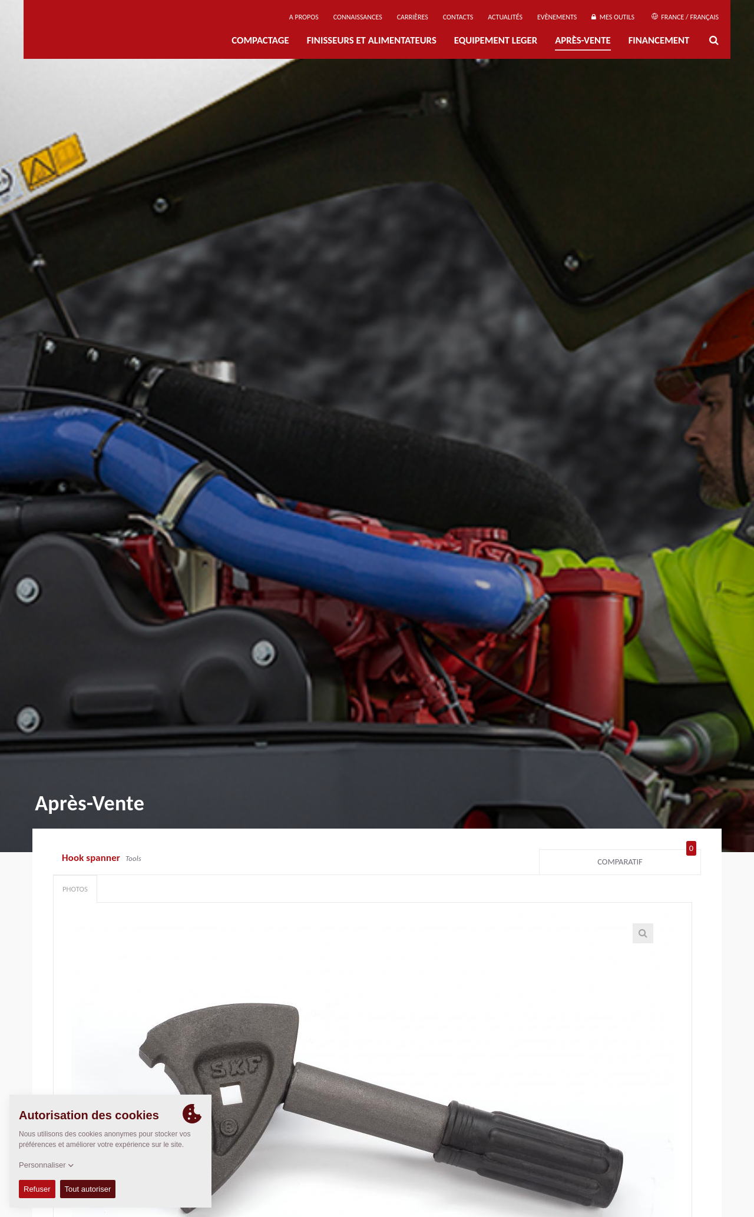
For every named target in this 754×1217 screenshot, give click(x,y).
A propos (304, 17)
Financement (659, 40)
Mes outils (612, 17)
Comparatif (646, 859)
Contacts (458, 17)
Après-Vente (582, 40)
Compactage (260, 40)
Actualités (505, 17)
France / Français (685, 17)
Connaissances (357, 17)
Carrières (412, 17)
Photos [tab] (75, 889)
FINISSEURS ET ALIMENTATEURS (371, 40)
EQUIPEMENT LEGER (495, 40)
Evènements (557, 17)
